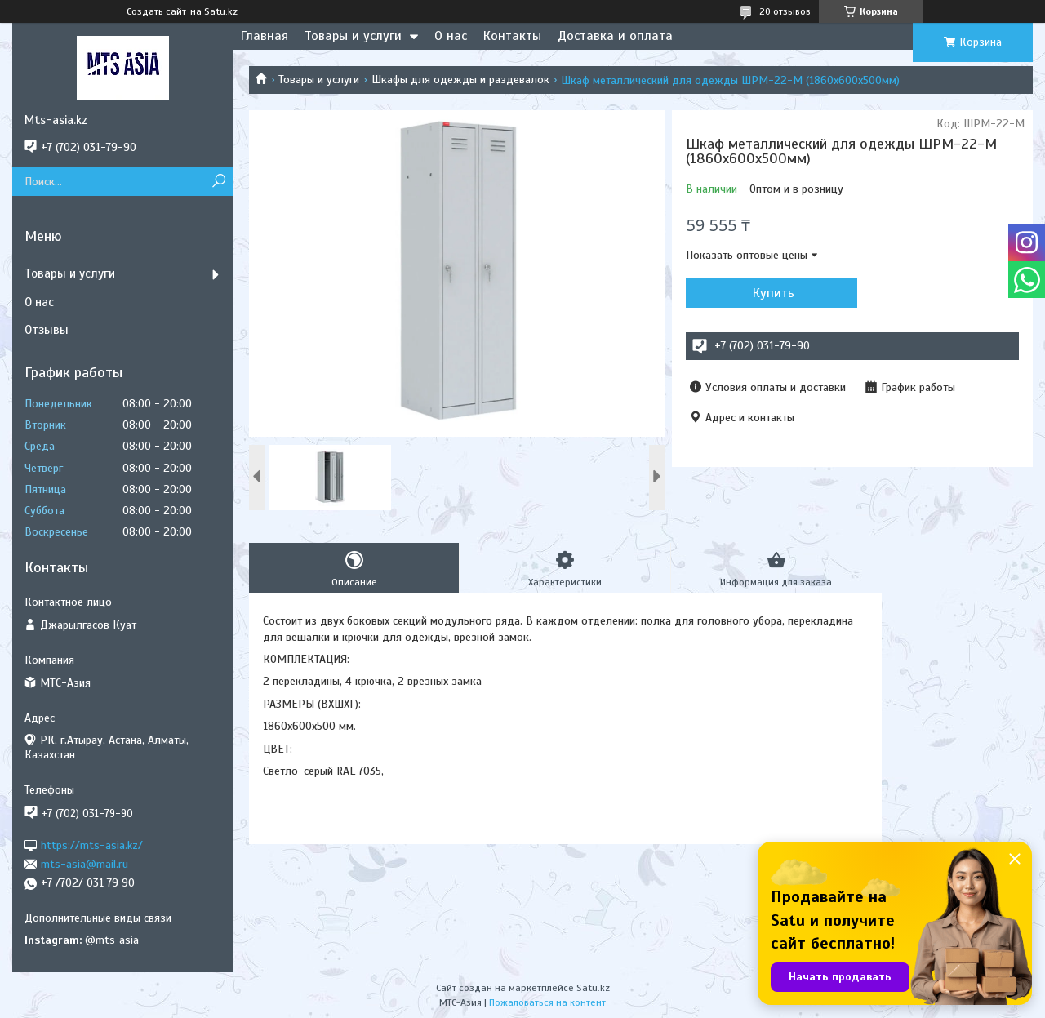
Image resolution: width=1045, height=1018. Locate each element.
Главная (264, 36)
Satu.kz (593, 988)
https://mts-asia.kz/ (92, 844)
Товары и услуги (353, 36)
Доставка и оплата (615, 36)
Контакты (512, 36)
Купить (773, 293)
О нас (450, 36)
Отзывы (46, 329)
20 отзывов (785, 11)
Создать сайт (156, 11)
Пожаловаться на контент (547, 1002)
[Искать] (218, 181)
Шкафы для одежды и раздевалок (460, 80)
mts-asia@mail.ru (84, 864)
